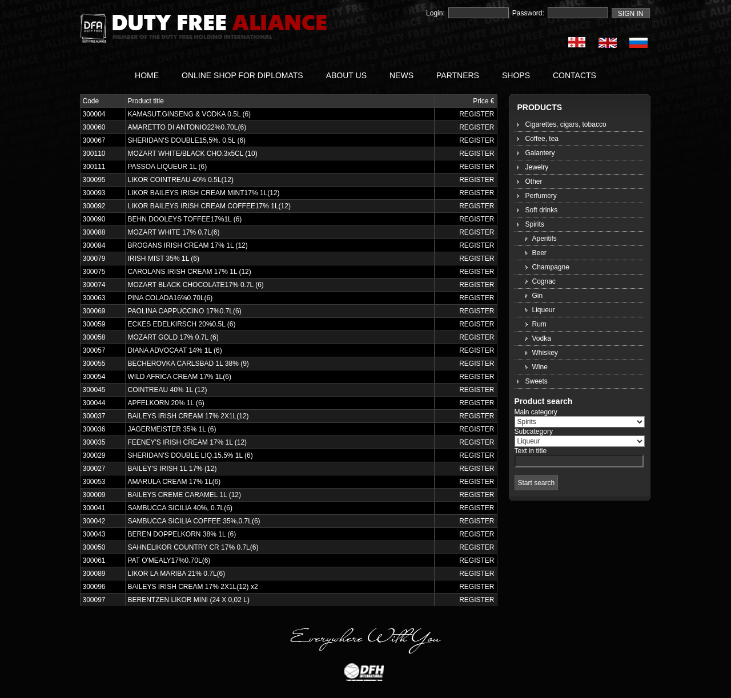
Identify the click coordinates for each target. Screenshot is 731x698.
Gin (537, 296)
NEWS (401, 75)
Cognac (544, 281)
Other (534, 181)
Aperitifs (544, 239)
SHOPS (516, 75)
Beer (539, 253)
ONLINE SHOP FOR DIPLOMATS (242, 75)
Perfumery (541, 196)
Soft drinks (541, 210)
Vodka (541, 338)
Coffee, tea (542, 139)
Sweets (536, 381)
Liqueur (543, 310)
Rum (539, 324)
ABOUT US (346, 75)
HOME (147, 75)
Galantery (540, 153)
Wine (540, 367)
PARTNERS (457, 75)
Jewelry (537, 167)
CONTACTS (574, 75)
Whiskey (545, 353)
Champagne (550, 267)
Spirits (534, 224)
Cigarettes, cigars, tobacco (566, 124)
